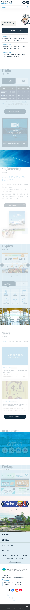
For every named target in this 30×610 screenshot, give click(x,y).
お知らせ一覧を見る (16, 417)
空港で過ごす (15, 540)
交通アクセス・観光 (15, 545)
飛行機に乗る (15, 535)
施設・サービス (15, 550)
